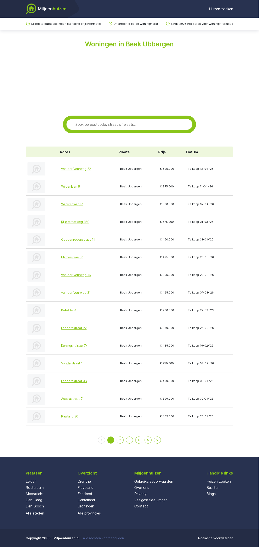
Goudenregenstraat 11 (78, 239)
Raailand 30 (69, 416)
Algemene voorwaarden (215, 538)
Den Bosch (35, 506)
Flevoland (86, 487)
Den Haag (34, 500)
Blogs (211, 494)
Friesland (85, 494)
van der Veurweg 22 (76, 169)
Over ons (141, 487)
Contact (141, 506)
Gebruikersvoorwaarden (153, 481)
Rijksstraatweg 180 (75, 222)
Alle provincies (89, 513)
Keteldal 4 (68, 310)
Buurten (213, 487)
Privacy (140, 494)
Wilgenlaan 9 (70, 186)
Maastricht (35, 494)
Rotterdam (35, 487)
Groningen (86, 506)
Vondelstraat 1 (72, 363)
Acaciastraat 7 (72, 398)
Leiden (31, 481)
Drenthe (84, 481)
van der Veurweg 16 (76, 275)
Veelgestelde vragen (151, 500)
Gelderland (86, 500)
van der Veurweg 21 (76, 292)
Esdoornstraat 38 (74, 381)
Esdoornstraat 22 (74, 328)
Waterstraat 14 (72, 204)
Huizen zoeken (221, 9)
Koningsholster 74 (74, 345)
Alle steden (35, 513)
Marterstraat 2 (72, 257)
